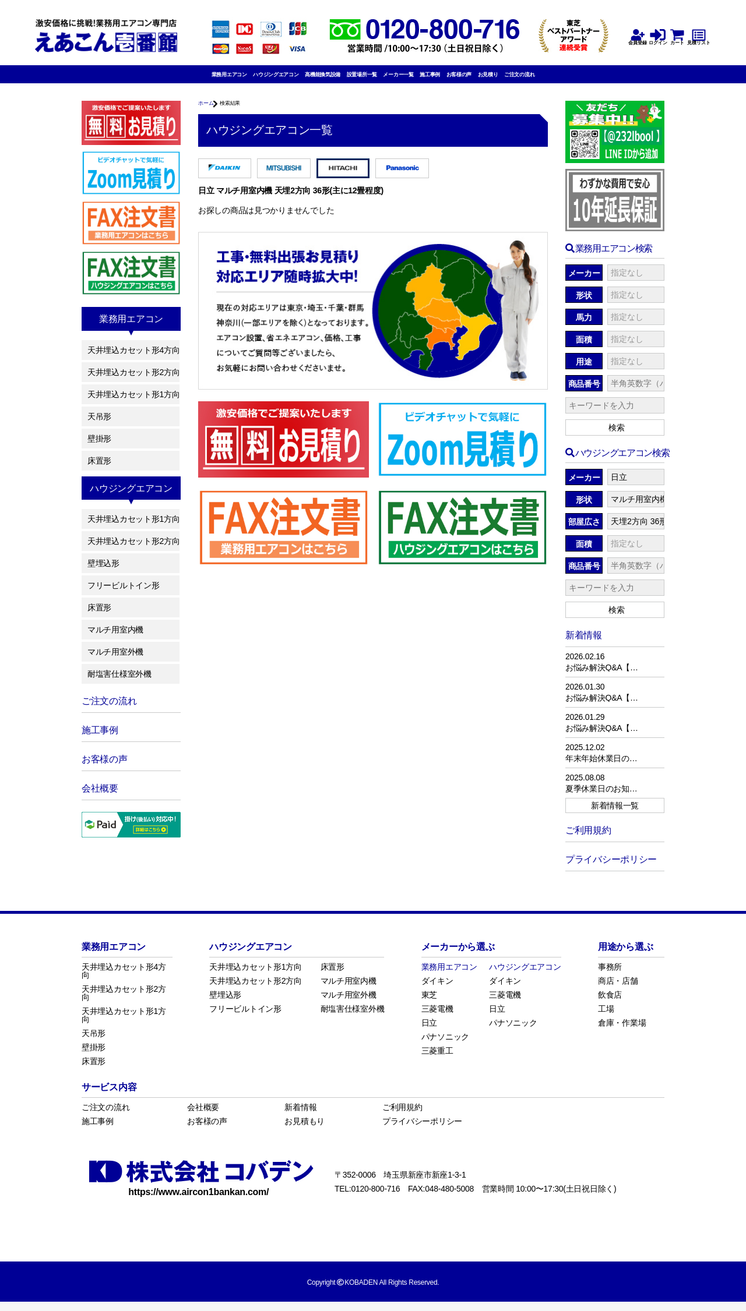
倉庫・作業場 (622, 1032)
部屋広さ (584, 531)
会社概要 (203, 1116)
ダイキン (437, 990)
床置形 (99, 470)
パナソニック (445, 1046)
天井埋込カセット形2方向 (133, 381)
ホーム (210, 115)
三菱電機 (437, 1018)
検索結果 (247, 115)
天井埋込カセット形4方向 (133, 359)
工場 (606, 1018)
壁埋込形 (103, 572)
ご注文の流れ (602, 79)
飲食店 (610, 1004)
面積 (584, 349)
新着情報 (300, 1116)
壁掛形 (99, 448)
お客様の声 (508, 79)
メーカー (584, 283)
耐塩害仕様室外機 (119, 683)
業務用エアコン (148, 79)
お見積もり (304, 1130)
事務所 (610, 976)
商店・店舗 (618, 990)
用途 (584, 371)
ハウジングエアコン (221, 79)
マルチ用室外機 (115, 661)
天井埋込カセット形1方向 (133, 403)
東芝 (429, 1004)
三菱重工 (437, 1060)
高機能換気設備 (294, 79)
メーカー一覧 (413, 79)
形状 (584, 305)
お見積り (553, 79)
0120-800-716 (375, 1198)
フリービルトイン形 (123, 594)
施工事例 (462, 79)
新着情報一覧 (615, 814)
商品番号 (584, 393)
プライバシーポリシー (422, 1130)
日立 (429, 1032)
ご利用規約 (402, 1116)
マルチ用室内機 (115, 639)
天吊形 (99, 425)
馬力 (584, 327)
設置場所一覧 (355, 79)
